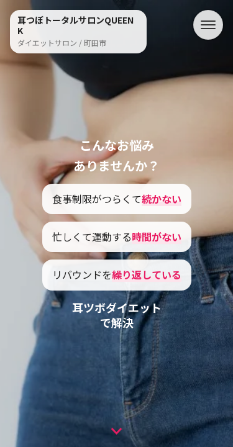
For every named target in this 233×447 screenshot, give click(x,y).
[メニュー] (208, 25)
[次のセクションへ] (116, 428)
